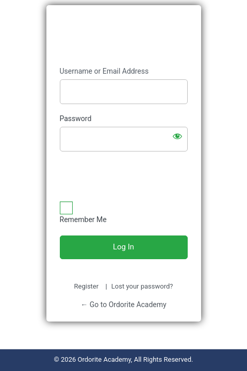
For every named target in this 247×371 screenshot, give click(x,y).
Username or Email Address (104, 71)
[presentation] (124, 177)
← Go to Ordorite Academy (123, 304)
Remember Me (83, 219)
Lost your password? (142, 286)
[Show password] (177, 136)
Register (86, 286)
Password (76, 118)
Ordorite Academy (124, 36)
